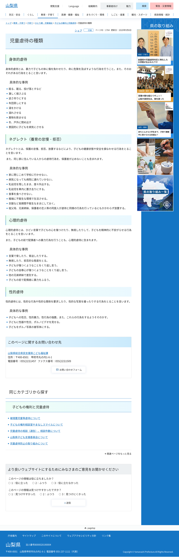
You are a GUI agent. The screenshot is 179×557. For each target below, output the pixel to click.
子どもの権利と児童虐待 (65, 23)
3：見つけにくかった (74, 494)
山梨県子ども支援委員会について (29, 437)
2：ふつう (41, 483)
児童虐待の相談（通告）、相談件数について (35, 431)
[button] (53, 6)
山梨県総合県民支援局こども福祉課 (28, 353)
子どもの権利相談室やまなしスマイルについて (36, 424)
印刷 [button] (90, 30)
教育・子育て (19, 23)
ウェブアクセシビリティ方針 (81, 536)
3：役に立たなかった (66, 483)
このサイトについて (51, 536)
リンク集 (106, 536)
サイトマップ (29, 536)
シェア (78, 30)
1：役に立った (19, 483)
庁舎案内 (12, 536)
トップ (8, 23)
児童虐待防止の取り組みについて (29, 443)
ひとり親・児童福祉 (44, 23)
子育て (30, 23)
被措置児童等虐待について (25, 418)
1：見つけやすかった (23, 494)
